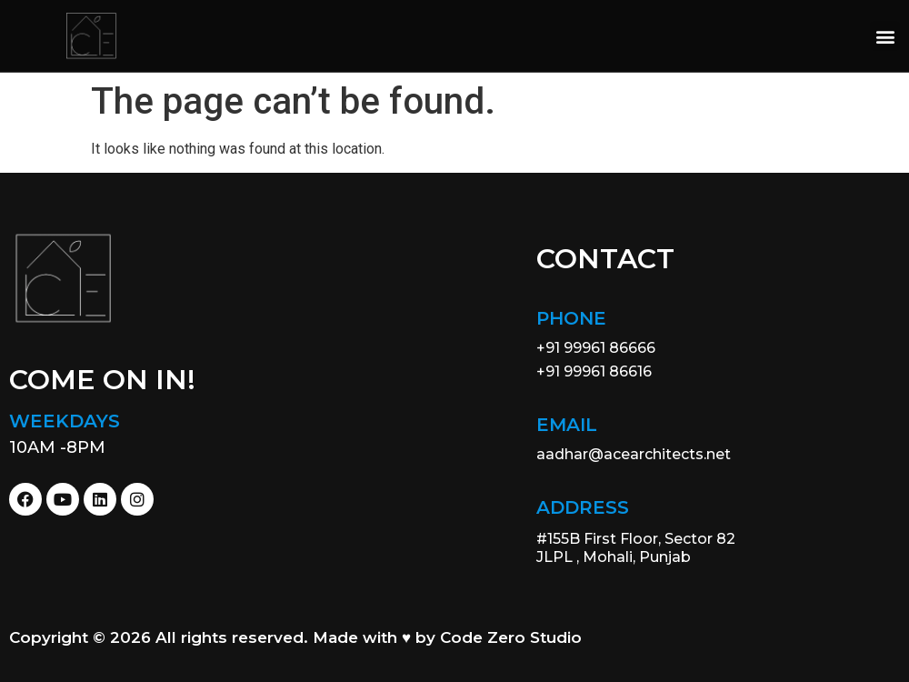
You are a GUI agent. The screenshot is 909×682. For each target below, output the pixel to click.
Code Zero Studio (511, 637)
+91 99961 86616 (594, 371)
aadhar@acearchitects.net (633, 454)
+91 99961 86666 (595, 347)
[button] (885, 36)
